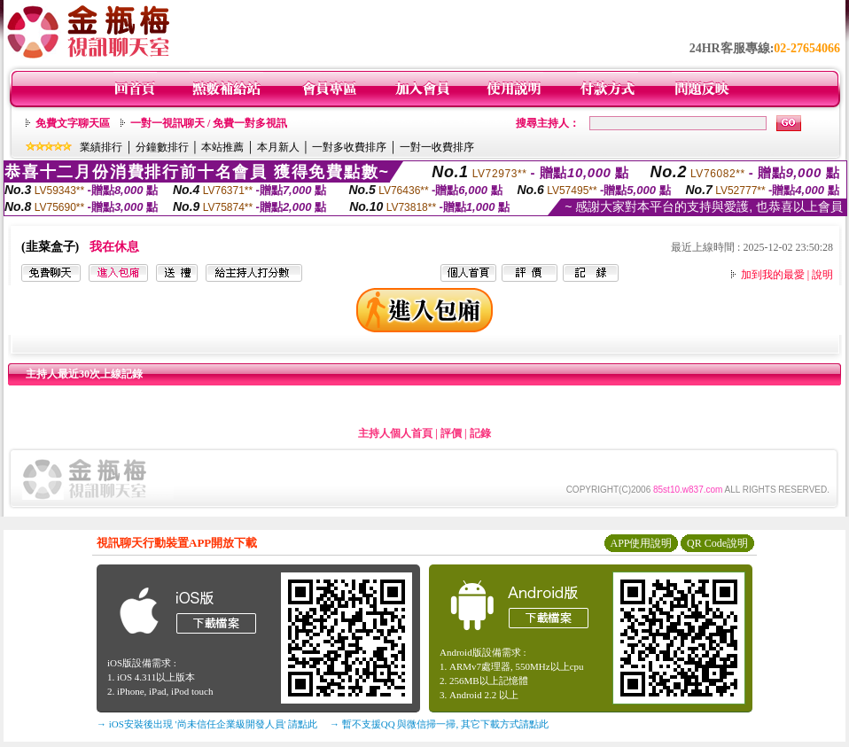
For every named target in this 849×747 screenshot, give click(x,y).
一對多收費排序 (349, 147)
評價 (451, 433)
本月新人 (278, 147)
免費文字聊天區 (72, 123)
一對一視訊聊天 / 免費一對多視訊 (208, 123)
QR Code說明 (717, 543)
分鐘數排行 (162, 147)
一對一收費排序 (437, 147)
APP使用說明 (641, 543)
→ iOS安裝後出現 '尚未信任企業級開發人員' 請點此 (207, 724)
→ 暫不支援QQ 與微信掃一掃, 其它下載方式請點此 (439, 724)
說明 (822, 274)
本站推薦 (222, 147)
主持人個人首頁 (395, 433)
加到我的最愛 (773, 274)
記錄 (480, 433)
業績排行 (101, 147)
